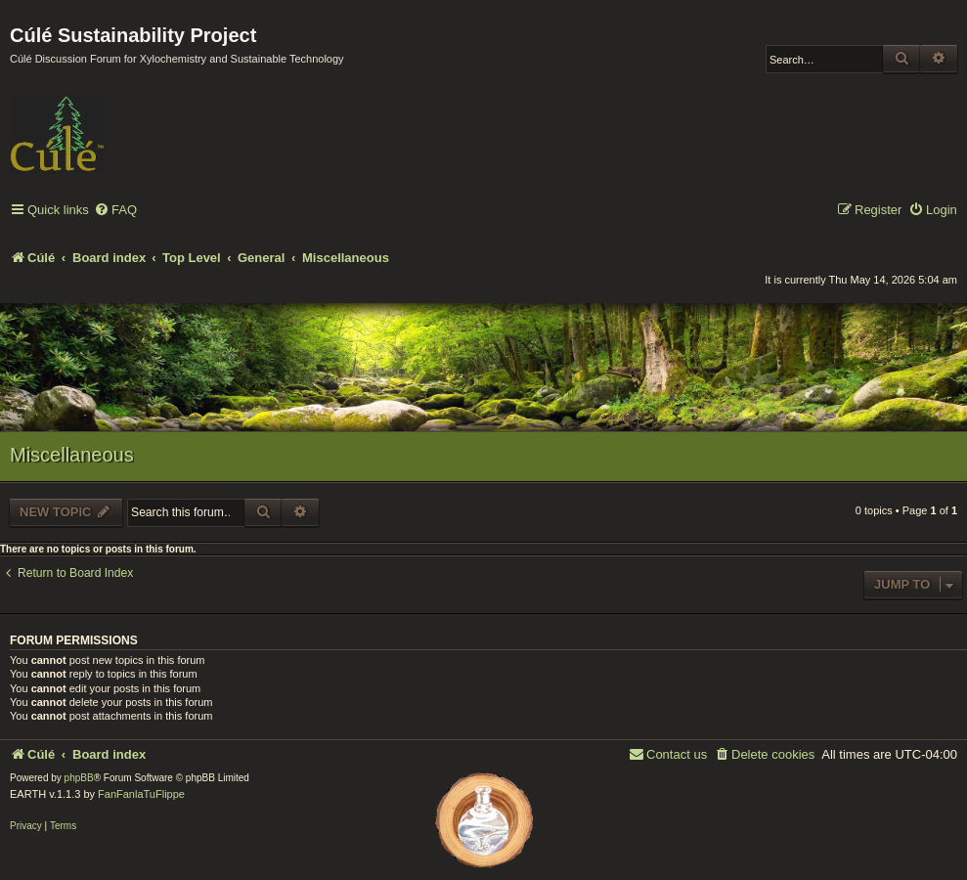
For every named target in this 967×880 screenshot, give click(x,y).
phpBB (79, 777)
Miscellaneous (72, 454)
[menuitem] (115, 211)
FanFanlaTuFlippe (141, 794)
